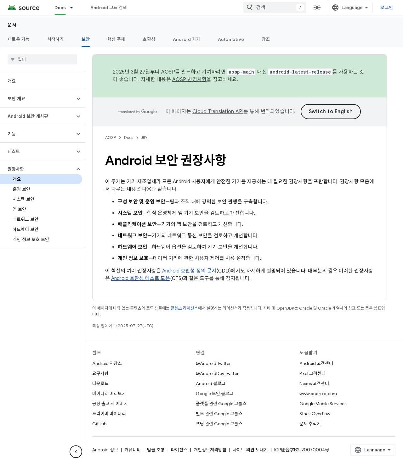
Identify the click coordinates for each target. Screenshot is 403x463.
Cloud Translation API (217, 111)
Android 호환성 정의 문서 (189, 271)
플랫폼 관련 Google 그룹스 (221, 403)
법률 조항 (156, 449)
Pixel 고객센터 (312, 373)
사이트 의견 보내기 (250, 449)
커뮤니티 (132, 449)
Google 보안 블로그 (214, 393)
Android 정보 (105, 449)
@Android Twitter (213, 363)
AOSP (110, 137)
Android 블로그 (210, 383)
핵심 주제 (116, 39)
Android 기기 (186, 39)
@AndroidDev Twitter (217, 373)
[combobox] (274, 7)
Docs (128, 137)
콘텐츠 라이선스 (184, 308)
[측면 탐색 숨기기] (76, 451)
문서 (12, 25)
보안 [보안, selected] (86, 39)
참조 (266, 39)
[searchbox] (42, 59)
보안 (145, 137)
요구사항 (100, 373)
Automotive (231, 39)
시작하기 (55, 39)
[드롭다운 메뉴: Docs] (74, 7)
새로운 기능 (19, 39)
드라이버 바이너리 (109, 413)
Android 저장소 (107, 363)
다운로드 (100, 383)
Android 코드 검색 (108, 7)
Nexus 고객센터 (314, 383)
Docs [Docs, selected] (60, 7)
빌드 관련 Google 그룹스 (219, 413)
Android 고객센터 (316, 363)
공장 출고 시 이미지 (110, 403)
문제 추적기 (310, 424)
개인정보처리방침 (210, 449)
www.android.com (318, 393)
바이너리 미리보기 (109, 393)
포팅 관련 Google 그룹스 (219, 424)
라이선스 (179, 449)
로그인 (386, 7)
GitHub (99, 424)
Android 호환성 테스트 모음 (140, 278)
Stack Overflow (314, 413)
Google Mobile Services (322, 403)
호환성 (149, 39)
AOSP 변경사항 (189, 79)
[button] (37, 99)
